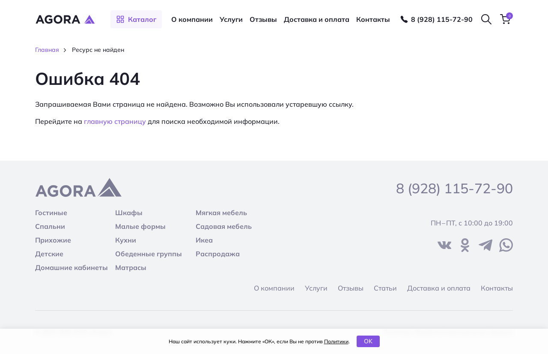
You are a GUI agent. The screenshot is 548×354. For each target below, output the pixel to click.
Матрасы (130, 267)
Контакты (373, 19)
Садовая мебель (224, 226)
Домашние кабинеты (71, 267)
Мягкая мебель (221, 212)
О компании (192, 19)
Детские (49, 253)
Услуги (231, 19)
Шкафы (129, 212)
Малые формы (140, 226)
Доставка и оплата (316, 19)
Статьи (385, 288)
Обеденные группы (148, 253)
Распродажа (218, 253)
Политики (336, 341)
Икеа (204, 240)
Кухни (125, 240)
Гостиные (51, 212)
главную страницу (115, 121)
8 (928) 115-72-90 (442, 19)
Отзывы (263, 19)
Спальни (50, 226)
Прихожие (53, 240)
